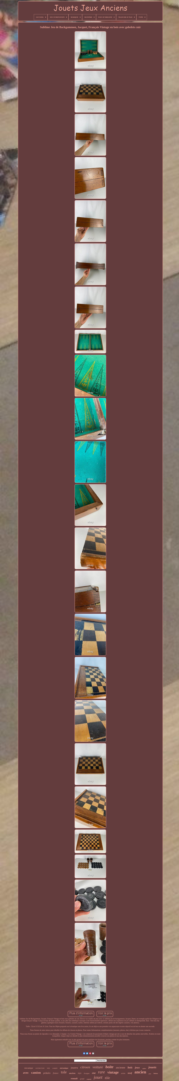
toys (79, 1073)
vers (48, 1068)
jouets (152, 1067)
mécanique (64, 1068)
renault (74, 1078)
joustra (74, 1067)
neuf (130, 1073)
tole (64, 1072)
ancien (140, 1072)
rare (101, 1072)
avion (123, 1073)
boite (109, 1067)
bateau (156, 1073)
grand (82, 1079)
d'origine (87, 1073)
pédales (46, 1073)
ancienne (120, 1067)
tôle (107, 1078)
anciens (72, 1073)
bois (130, 1067)
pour (150, 1073)
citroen (85, 1067)
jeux (137, 1067)
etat (94, 1073)
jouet (98, 1077)
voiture (98, 1067)
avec (26, 1072)
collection (40, 1068)
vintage (113, 1072)
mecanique (28, 1068)
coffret (144, 1068)
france (55, 1073)
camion (36, 1072)
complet (54, 1068)
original (89, 1079)
